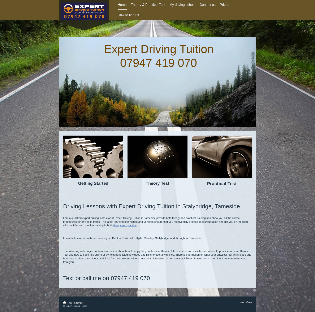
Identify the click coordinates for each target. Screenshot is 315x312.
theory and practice (125, 225)
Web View (246, 302)
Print (68, 303)
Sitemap (78, 303)
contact (206, 258)
